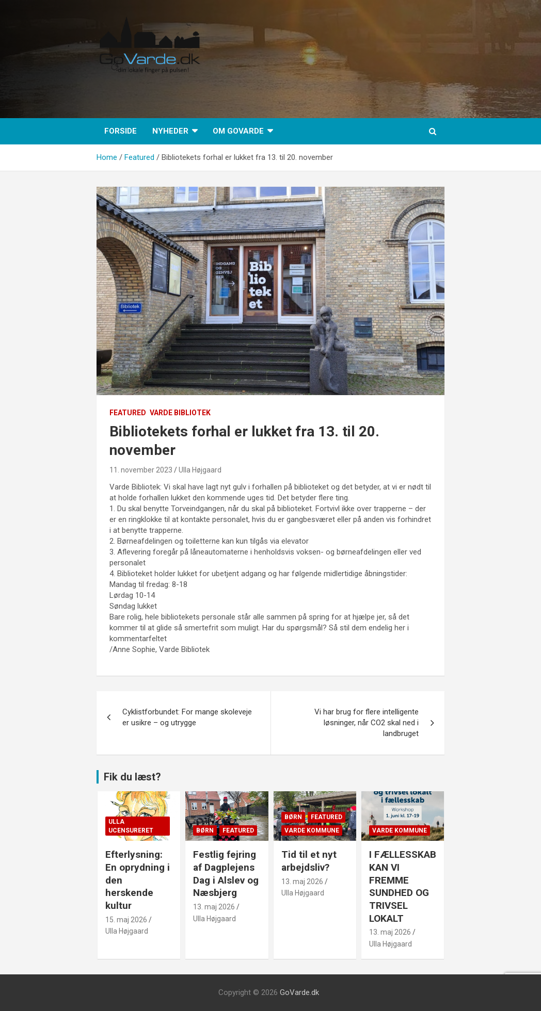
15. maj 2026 (126, 920)
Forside (120, 131)
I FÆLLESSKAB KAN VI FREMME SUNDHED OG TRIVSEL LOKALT (402, 886)
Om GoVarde (238, 131)
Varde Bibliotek (180, 413)
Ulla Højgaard (200, 470)
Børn (205, 830)
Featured (127, 413)
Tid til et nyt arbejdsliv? (309, 861)
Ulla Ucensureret (130, 826)
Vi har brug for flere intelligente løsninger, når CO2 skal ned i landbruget (366, 722)
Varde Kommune (311, 830)
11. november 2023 (140, 470)
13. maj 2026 (214, 907)
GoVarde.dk (299, 992)
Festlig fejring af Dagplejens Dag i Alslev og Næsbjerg (226, 874)
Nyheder (170, 131)
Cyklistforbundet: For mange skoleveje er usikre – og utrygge (187, 717)
